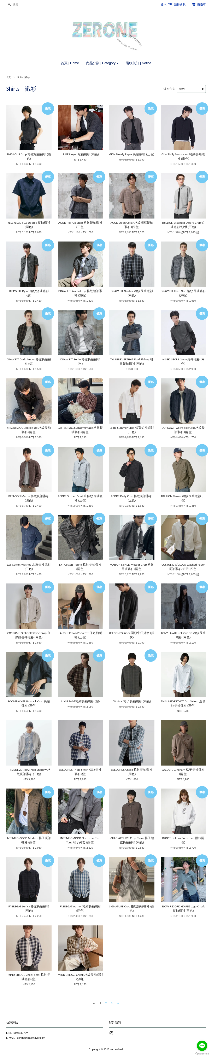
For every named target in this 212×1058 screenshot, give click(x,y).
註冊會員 (180, 4)
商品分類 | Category (102, 63)
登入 (163, 4)
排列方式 (169, 89)
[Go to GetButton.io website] (202, 1053)
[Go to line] (202, 1046)
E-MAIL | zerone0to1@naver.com (25, 1037)
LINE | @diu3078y (17, 1032)
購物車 (201, 4)
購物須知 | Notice (138, 63)
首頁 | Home (70, 63)
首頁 (8, 77)
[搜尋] (18, 4)
